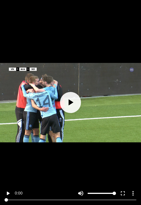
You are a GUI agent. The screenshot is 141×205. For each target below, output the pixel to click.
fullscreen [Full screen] (122, 193)
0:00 (18, 193)
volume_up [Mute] (80, 193)
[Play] (70, 102)
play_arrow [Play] (8, 193)
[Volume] (102, 193)
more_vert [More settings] (133, 193)
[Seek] (70, 200)
